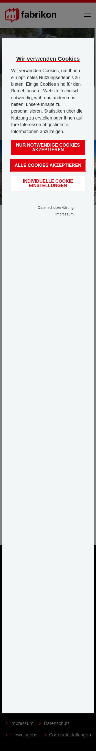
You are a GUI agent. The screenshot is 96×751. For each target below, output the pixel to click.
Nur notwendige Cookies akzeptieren (48, 147)
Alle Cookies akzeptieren (48, 165)
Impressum (64, 214)
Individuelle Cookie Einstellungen (48, 183)
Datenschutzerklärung (56, 207)
